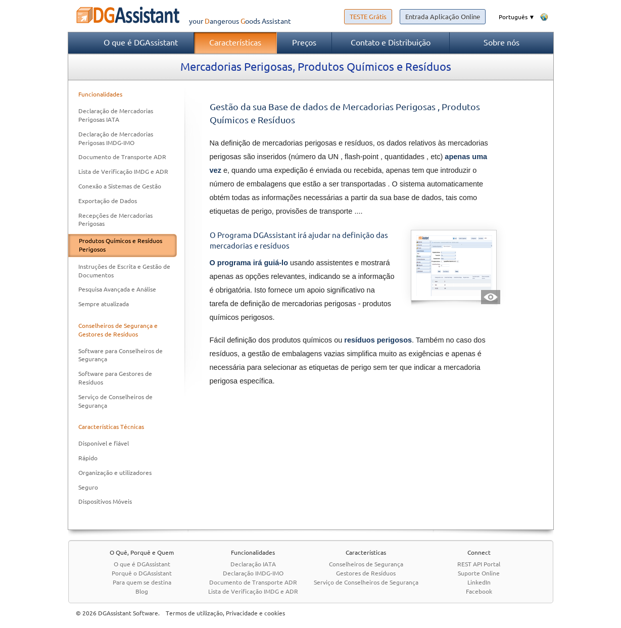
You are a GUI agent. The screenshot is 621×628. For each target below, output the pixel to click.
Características (235, 42)
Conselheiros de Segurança (366, 564)
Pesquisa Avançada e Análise (117, 289)
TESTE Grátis (368, 16)
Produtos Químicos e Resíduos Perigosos (120, 245)
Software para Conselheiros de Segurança (120, 355)
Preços (304, 42)
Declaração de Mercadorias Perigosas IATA (115, 115)
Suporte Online (479, 573)
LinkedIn (479, 582)
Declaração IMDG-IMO (253, 573)
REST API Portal (478, 564)
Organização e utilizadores (115, 472)
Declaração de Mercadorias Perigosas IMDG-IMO (115, 138)
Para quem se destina (142, 582)
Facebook (479, 591)
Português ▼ (517, 17)
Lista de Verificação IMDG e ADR (123, 171)
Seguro (88, 487)
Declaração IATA (253, 564)
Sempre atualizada (103, 304)
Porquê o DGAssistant (142, 573)
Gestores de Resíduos (366, 573)
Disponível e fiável (103, 443)
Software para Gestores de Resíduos (115, 377)
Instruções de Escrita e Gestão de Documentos (124, 270)
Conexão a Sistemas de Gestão (119, 186)
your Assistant (179, 21)
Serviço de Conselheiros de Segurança (115, 401)
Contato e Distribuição (391, 42)
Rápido (88, 458)
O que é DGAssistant (141, 42)
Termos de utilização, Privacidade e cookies (225, 613)
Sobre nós (501, 42)
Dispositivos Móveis (105, 501)
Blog (141, 591)
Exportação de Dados (107, 201)
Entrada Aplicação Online (442, 16)
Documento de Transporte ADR (122, 157)
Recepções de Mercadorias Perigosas (115, 219)
